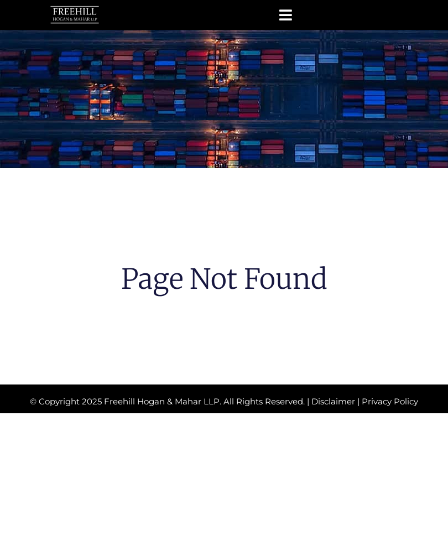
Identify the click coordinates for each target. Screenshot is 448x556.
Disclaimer (333, 401)
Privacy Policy (390, 401)
